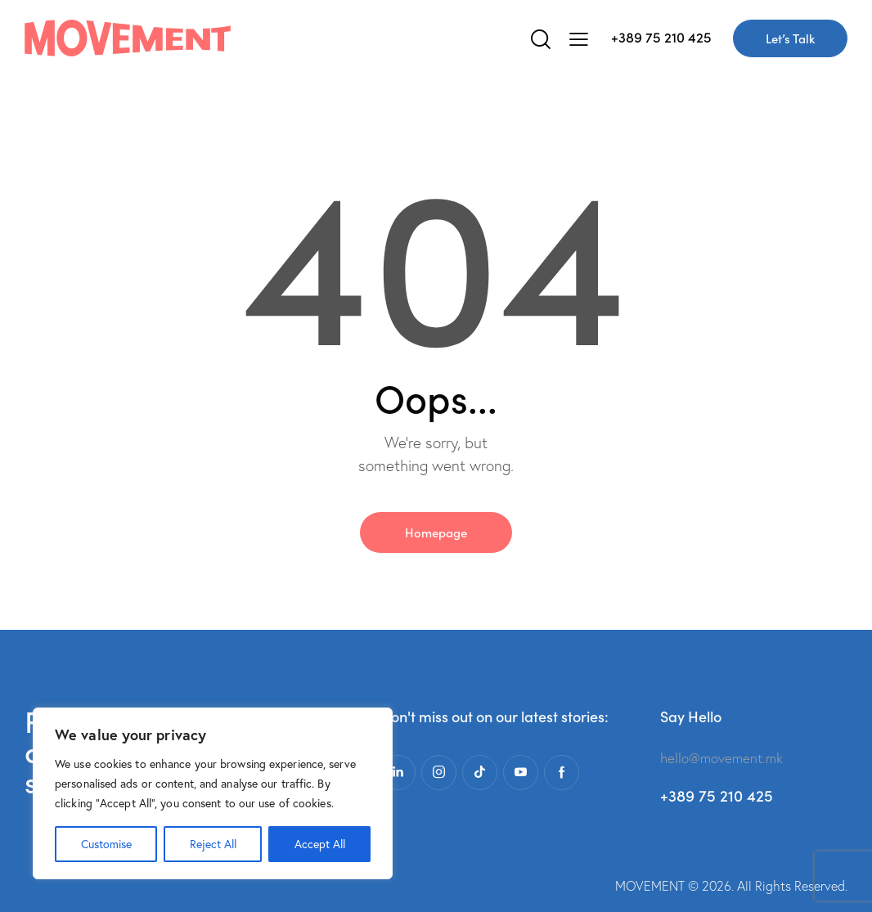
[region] (213, 793)
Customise (106, 844)
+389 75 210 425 (661, 37)
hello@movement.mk (721, 757)
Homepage (436, 532)
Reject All (213, 844)
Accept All (319, 844)
